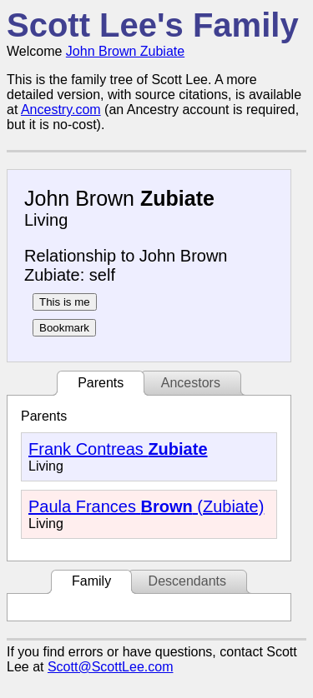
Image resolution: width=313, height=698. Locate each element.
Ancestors (190, 383)
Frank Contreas (118, 449)
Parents (101, 383)
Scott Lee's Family (153, 25)
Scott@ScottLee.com (111, 667)
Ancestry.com (61, 109)
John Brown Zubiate (125, 51)
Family (91, 581)
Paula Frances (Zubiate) (146, 506)
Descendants (187, 581)
